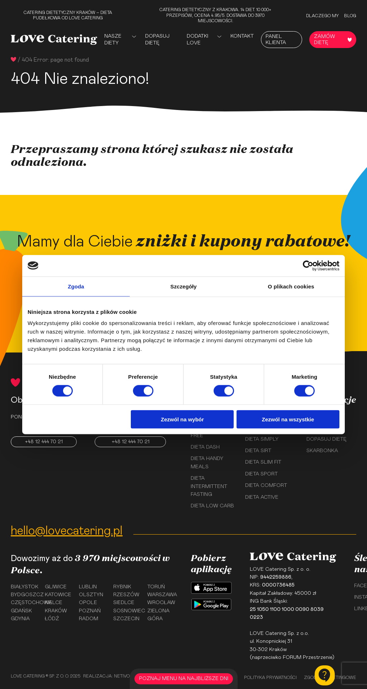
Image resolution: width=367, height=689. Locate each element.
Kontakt (242, 36)
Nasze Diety (112, 39)
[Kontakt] (325, 675)
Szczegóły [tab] (183, 286)
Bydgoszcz (25, 594)
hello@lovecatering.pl (67, 531)
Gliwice (56, 586)
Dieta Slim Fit (263, 462)
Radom (88, 618)
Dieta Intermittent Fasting (209, 486)
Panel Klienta (276, 39)
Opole (88, 602)
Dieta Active (261, 497)
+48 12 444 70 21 (44, 441)
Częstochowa (25, 602)
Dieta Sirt (258, 450)
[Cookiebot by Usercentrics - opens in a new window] (308, 265)
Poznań (90, 610)
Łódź (52, 618)
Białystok (24, 586)
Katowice (58, 594)
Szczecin (126, 618)
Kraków (56, 610)
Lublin (88, 586)
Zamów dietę (333, 39)
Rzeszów (126, 594)
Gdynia (20, 618)
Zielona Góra (158, 614)
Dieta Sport (261, 474)
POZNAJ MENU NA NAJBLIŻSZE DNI (183, 678)
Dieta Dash (205, 447)
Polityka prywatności (270, 677)
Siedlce (123, 602)
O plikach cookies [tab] (291, 286)
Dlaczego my (322, 16)
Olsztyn (91, 594)
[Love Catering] (54, 39)
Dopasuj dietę (157, 39)
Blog (350, 16)
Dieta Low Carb (212, 505)
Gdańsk (21, 610)
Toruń (156, 586)
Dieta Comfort (266, 485)
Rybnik (122, 586)
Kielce (53, 602)
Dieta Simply (261, 439)
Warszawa (161, 594)
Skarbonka (322, 450)
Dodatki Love (197, 39)
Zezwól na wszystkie (288, 419)
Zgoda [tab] (76, 286)
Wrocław (161, 602)
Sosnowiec (127, 610)
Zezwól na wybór (182, 419)
